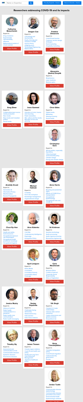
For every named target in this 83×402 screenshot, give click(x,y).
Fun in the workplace (11, 168)
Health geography (36, 380)
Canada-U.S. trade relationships (15, 291)
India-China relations (62, 255)
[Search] (31, 3)
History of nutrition (36, 249)
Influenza (7, 40)
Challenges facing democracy (65, 249)
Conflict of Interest (10, 251)
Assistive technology (36, 207)
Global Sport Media (11, 376)
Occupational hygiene (63, 174)
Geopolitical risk (10, 299)
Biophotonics (9, 80)
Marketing (8, 125)
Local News (59, 209)
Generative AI (60, 123)
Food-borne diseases (37, 299)
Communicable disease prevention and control (37, 337)
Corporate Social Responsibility (15, 253)
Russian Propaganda (62, 129)
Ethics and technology (63, 339)
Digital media (9, 123)
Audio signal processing (38, 211)
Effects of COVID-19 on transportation (37, 167)
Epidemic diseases (36, 297)
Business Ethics (10, 249)
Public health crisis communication (36, 255)
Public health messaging (38, 258)
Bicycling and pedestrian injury (40, 165)
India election (60, 253)
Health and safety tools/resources (66, 165)
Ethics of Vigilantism (11, 255)
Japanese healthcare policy (64, 299)
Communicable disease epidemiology (37, 334)
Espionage (8, 211)
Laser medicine (9, 82)
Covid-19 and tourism (62, 38)
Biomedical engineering (38, 213)
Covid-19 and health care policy (66, 293)
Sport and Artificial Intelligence (14, 378)
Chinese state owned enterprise (15, 293)
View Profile (15, 49)
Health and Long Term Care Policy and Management (65, 296)
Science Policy (34, 44)
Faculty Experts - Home (52, 3)
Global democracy (62, 251)
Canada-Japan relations (63, 291)
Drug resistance (10, 36)
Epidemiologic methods (38, 343)
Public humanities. (61, 84)
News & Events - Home (72, 3)
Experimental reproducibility (14, 38)
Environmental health (37, 341)
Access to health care (37, 376)
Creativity (8, 166)
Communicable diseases (38, 295)
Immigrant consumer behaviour (40, 382)
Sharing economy (10, 127)
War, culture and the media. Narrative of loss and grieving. (65, 87)
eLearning (59, 337)
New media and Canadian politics (41, 86)
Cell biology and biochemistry (39, 38)
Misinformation (60, 127)
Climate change (35, 130)
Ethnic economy (35, 378)
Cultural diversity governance (14, 337)
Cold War (8, 207)
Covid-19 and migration (12, 335)
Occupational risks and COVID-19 (40, 172)
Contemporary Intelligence (13, 209)
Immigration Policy (10, 213)
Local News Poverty (62, 211)
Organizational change (12, 172)
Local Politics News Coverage (65, 213)
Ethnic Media (60, 207)
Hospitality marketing (63, 46)
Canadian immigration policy (14, 333)
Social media (34, 88)
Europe (7, 339)
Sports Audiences (10, 382)
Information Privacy (62, 125)
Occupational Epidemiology (39, 170)
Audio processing (36, 209)
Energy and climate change (39, 132)
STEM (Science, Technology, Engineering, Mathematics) (39, 46)
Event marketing (61, 44)
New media (34, 84)
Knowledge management (13, 170)
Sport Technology (10, 380)
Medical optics (9, 84)
